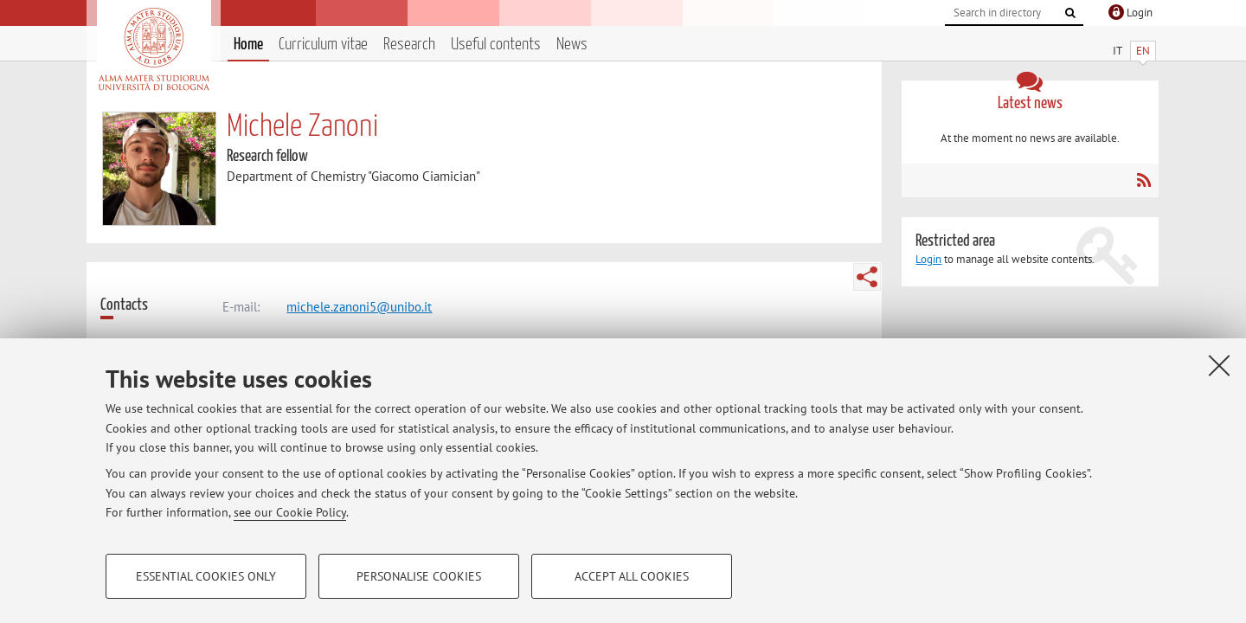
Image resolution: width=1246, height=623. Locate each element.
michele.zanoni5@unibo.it (359, 307)
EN (1143, 50)
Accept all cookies (632, 576)
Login (928, 259)
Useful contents (496, 44)
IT (1117, 50)
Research (409, 44)
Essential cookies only (206, 576)
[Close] (1219, 365)
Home (248, 44)
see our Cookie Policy (290, 512)
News (572, 44)
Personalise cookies (418, 576)
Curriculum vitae (323, 44)
